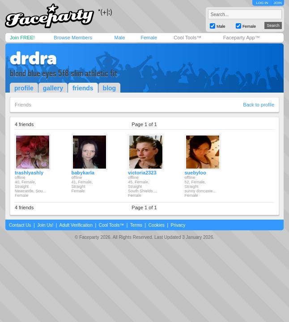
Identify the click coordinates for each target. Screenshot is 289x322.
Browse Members (73, 37)
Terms (136, 225)
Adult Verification (76, 225)
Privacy (178, 225)
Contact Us (20, 225)
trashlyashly (29, 172)
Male (119, 37)
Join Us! (45, 225)
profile (24, 88)
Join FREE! (22, 37)
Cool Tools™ (187, 37)
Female (148, 37)
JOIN (278, 3)
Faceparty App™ (241, 37)
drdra (33, 58)
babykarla (83, 172)
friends (83, 88)
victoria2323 (142, 172)
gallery (53, 88)
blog (109, 88)
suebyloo (195, 172)
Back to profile (258, 104)
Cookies (157, 225)
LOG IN (262, 3)
